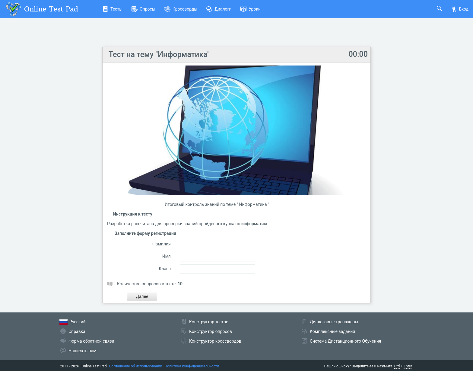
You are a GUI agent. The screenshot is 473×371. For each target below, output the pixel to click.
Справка (76, 331)
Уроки (250, 9)
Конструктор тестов (208, 321)
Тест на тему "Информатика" (159, 54)
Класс (164, 268)
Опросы (143, 9)
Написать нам (82, 350)
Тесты (112, 9)
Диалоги (218, 9)
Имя (166, 256)
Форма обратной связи (91, 341)
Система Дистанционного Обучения (345, 341)
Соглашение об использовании (135, 366)
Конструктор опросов (210, 331)
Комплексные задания (332, 331)
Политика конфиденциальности (192, 366)
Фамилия (161, 243)
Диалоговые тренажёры (334, 321)
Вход (459, 9)
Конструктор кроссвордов (215, 341)
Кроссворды (180, 9)
